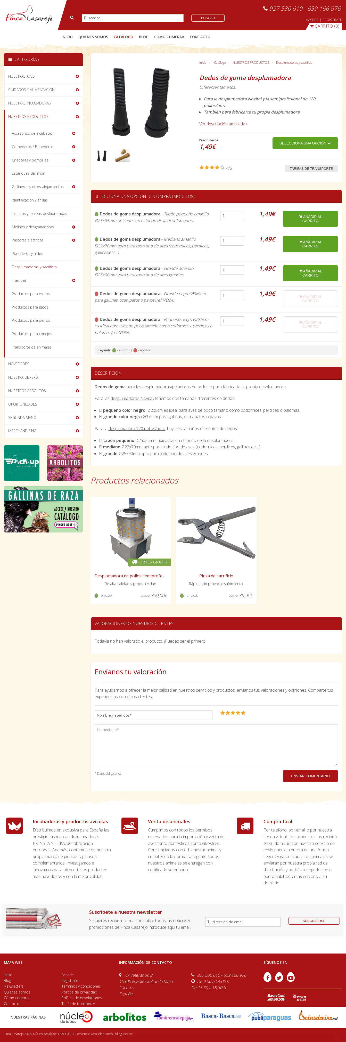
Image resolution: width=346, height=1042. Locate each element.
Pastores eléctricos (28, 240)
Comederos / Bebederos (33, 146)
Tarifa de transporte (78, 1003)
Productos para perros (31, 320)
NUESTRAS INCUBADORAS (29, 103)
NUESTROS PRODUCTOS (251, 62)
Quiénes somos (17, 992)
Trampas (19, 280)
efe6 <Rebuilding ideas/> (115, 1034)
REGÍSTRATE (332, 20)
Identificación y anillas (30, 200)
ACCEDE (312, 20)
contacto (200, 36)
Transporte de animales (32, 347)
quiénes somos (93, 36)
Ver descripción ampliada (223, 124)
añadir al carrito (310, 219)
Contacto (11, 1003)
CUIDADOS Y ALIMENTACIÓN (31, 89)
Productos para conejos (32, 333)
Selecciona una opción (305, 143)
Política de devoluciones (82, 997)
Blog (7, 980)
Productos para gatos (30, 307)
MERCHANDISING (22, 430)
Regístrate (70, 980)
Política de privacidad (79, 992)
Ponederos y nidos (27, 253)
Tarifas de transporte (311, 169)
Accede (68, 974)
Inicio (67, 36)
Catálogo (220, 62)
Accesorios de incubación (33, 133)
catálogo (123, 36)
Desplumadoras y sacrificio (294, 62)
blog (144, 36)
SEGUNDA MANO (22, 417)
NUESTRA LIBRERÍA (23, 377)
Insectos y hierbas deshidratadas (39, 213)
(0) (325, 26)
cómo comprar (169, 36)
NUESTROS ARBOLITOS (27, 390)
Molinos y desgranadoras (33, 226)
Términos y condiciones (81, 986)
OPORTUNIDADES (22, 404)
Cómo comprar (17, 997)
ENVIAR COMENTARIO (310, 776)
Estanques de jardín (28, 173)
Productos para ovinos (31, 293)
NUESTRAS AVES (21, 76)
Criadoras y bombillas (30, 160)
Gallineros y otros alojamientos (38, 186)
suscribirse (314, 921)
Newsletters (13, 986)
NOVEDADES (18, 363)
